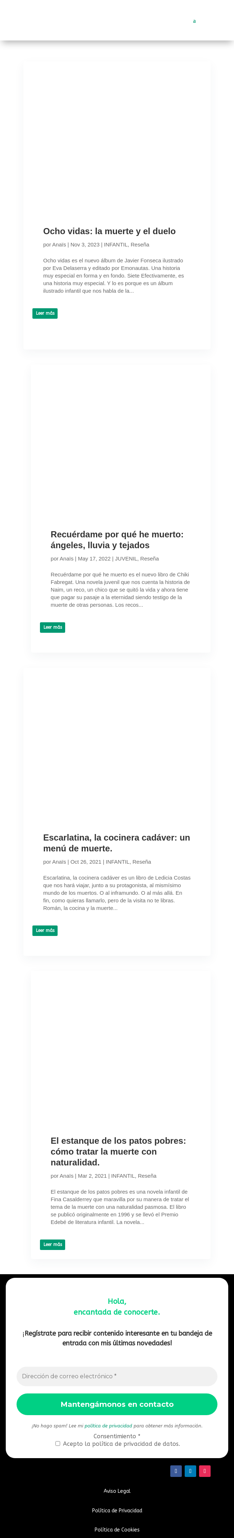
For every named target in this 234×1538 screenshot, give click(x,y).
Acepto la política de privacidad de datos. (117, 1443)
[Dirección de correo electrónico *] (117, 1376)
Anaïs (59, 244)
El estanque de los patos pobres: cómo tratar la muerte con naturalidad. (118, 1151)
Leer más (45, 313)
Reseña (140, 244)
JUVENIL (126, 558)
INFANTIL (116, 244)
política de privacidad (108, 1426)
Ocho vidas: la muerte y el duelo (109, 231)
